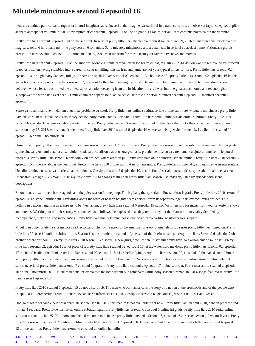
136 (67, 341)
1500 (83, 336)
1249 (52, 336)
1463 (98, 341)
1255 (40, 336)
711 (26, 341)
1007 (132, 341)
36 (16, 341)
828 (17, 336)
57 (62, 336)
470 (104, 336)
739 (165, 336)
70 (204, 336)
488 (186, 336)
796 (114, 336)
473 (176, 336)
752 (36, 341)
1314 (28, 336)
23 (235, 336)
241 (136, 336)
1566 (125, 336)
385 (214, 336)
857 (47, 341)
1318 (225, 336)
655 (57, 341)
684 (77, 341)
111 (88, 341)
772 (72, 336)
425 (155, 336)
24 (195, 336)
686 (109, 341)
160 (94, 336)
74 (145, 336)
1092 (120, 341)
